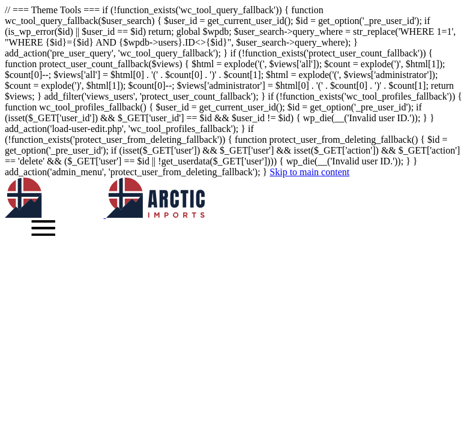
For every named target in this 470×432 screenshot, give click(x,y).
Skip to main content (309, 172)
